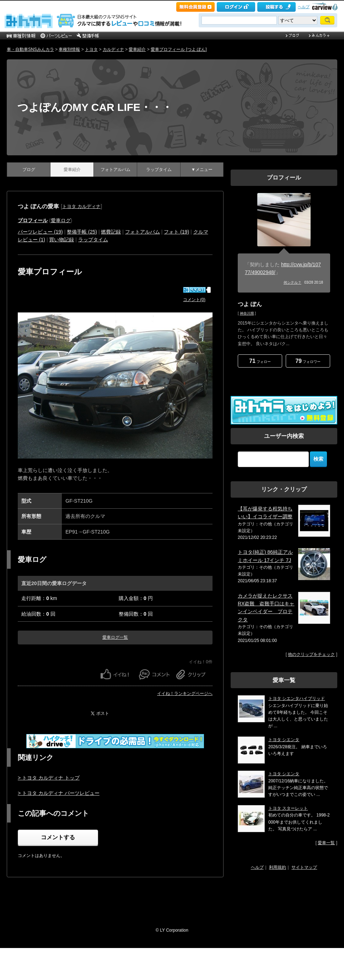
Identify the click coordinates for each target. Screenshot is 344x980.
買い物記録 (61, 239)
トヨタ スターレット (288, 808)
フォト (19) (176, 232)
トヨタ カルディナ (81, 206)
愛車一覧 (326, 842)
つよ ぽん (250, 304)
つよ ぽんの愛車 (38, 206)
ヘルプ (304, 7)
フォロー (260, 361)
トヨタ (91, 49)
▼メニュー (202, 169)
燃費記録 (111, 232)
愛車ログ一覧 (115, 637)
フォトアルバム (115, 169)
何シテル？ (292, 282)
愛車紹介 (137, 49)
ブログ (28, 169)
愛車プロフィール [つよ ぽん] (178, 49)
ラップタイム (159, 169)
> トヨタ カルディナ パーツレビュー (59, 793)
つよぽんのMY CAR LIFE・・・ (94, 107)
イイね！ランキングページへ (185, 693)
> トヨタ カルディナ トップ (49, 778)
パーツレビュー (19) (40, 232)
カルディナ (113, 49)
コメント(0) (194, 299)
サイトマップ (304, 867)
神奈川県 (247, 313)
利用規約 (277, 867)
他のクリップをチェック (311, 654)
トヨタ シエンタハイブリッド (296, 698)
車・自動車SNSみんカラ (30, 49)
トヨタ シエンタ (283, 739)
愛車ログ (61, 220)
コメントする (58, 837)
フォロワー (308, 361)
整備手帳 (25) (82, 232)
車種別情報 (69, 49)
